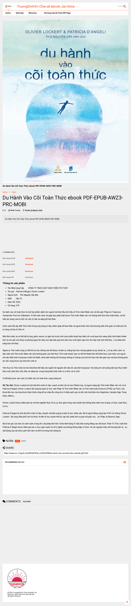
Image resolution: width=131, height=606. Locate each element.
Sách (14, 192)
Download (29, 258)
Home (8, 13)
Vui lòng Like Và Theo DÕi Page (56, 13)
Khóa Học (33, 13)
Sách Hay (20, 13)
